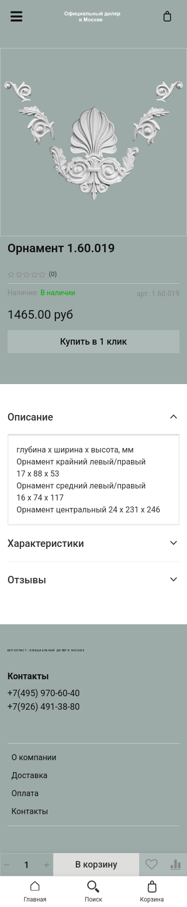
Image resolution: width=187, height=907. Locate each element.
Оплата (24, 793)
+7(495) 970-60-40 (43, 693)
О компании (33, 757)
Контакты (29, 811)
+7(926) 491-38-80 (43, 707)
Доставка (29, 775)
